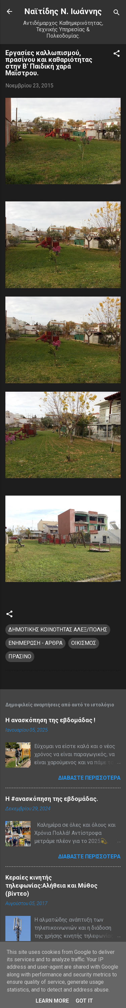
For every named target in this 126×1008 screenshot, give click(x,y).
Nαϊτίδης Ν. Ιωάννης (63, 11)
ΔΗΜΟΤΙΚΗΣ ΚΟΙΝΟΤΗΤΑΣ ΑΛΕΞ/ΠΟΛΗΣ (57, 629)
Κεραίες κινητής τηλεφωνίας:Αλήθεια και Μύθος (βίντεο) (51, 885)
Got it (84, 1001)
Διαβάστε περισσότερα (89, 778)
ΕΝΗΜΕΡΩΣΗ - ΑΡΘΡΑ (35, 643)
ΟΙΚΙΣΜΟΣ (83, 643)
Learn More (52, 1001)
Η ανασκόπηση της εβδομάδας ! (50, 720)
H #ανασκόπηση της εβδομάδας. (51, 798)
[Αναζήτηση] (117, 13)
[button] (117, 54)
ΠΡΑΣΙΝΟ (19, 656)
